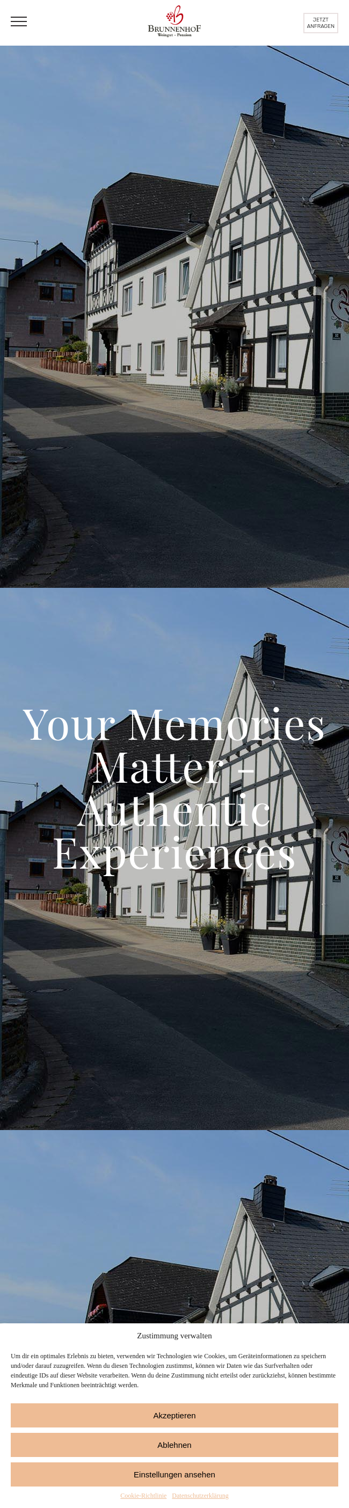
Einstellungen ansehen (174, 1474)
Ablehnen (174, 1444)
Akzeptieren (174, 1415)
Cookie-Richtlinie (143, 1495)
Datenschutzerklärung (200, 1495)
